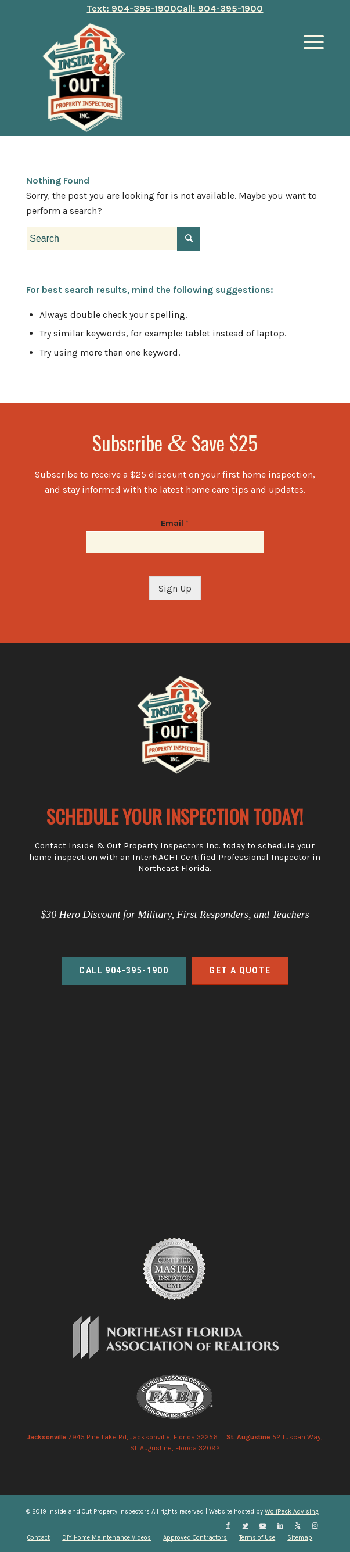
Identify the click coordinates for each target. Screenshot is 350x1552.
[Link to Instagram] (315, 1526)
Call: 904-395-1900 (219, 8)
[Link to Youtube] (263, 1526)
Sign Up (175, 588)
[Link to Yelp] (297, 1526)
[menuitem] (38, 1538)
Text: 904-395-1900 (131, 8)
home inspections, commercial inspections (175, 1075)
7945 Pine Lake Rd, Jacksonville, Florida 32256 (122, 1437)
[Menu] (308, 42)
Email (175, 523)
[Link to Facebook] (228, 1526)
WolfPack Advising (292, 1511)
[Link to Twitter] (245, 1526)
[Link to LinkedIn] (280, 1526)
